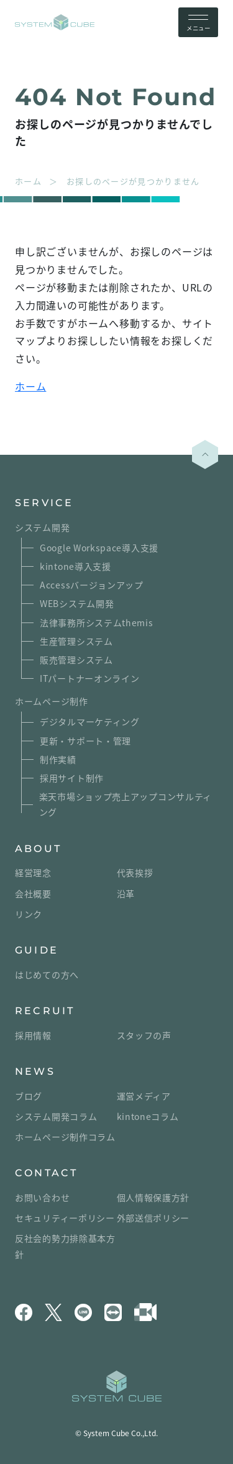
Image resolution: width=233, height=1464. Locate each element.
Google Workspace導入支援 (99, 547)
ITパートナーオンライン (89, 678)
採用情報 (33, 1035)
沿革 (126, 893)
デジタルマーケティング (90, 721)
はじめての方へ (47, 974)
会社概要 (33, 893)
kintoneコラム (148, 1116)
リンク (28, 914)
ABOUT (38, 849)
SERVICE (44, 503)
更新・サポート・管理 (85, 740)
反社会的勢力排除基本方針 (65, 1246)
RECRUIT (45, 1011)
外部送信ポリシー (153, 1218)
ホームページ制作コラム (65, 1136)
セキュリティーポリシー (65, 1218)
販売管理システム (76, 659)
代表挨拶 (135, 872)
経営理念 (33, 872)
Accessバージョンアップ (92, 585)
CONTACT (46, 1173)
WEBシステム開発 (77, 603)
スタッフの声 (144, 1035)
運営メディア (144, 1096)
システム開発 (42, 527)
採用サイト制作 (72, 778)
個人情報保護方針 (153, 1197)
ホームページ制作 (51, 701)
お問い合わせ (42, 1197)
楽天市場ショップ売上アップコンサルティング (125, 804)
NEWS (35, 1071)
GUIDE (36, 950)
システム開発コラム (56, 1116)
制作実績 (58, 759)
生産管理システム (76, 641)
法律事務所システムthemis (96, 622)
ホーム (30, 386)
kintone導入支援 (75, 566)
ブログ (28, 1096)
